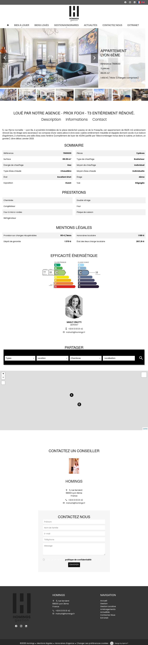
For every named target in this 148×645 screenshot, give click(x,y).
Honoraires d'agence (64, 640)
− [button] (3, 375)
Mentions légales (45, 640)
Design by (121, 641)
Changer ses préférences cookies (92, 640)
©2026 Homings (27, 640)
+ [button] (3, 371)
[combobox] (20, 355)
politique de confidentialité (78, 557)
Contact (99, 119)
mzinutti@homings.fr (75, 332)
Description (51, 119)
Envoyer (74, 562)
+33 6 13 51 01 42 (75, 328)
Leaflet (145, 426)
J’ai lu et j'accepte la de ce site (73, 557)
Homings (74, 479)
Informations (77, 119)
